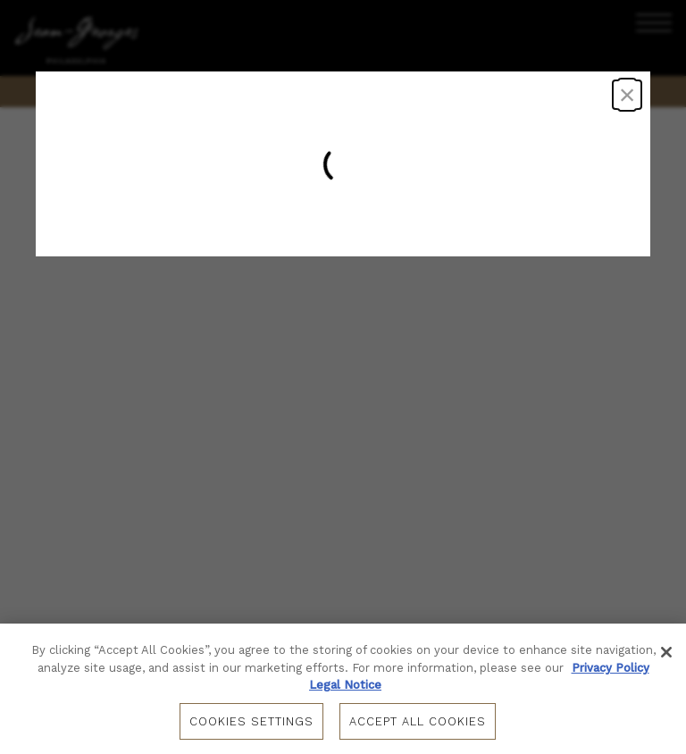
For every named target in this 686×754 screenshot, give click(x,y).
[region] (343, 689)
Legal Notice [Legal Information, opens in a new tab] (345, 684)
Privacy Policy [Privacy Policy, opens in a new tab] (610, 667)
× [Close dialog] (627, 94)
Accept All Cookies (417, 721)
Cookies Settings (251, 721)
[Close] (666, 652)
